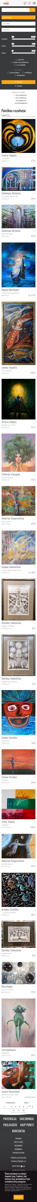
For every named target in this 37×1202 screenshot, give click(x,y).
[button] (32, 10)
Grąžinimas (18, 1145)
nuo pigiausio (19, 100)
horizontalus (13, 72)
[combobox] (18, 17)
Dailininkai (27, 1118)
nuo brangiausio (19, 103)
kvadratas (20, 75)
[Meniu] (34, 3)
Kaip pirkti (27, 1124)
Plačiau (23, 1190)
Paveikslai (9, 1118)
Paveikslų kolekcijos (18, 1157)
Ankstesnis (10, 1103)
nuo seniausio (20, 97)
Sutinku (18, 1197)
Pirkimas (18, 1138)
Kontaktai (18, 1131)
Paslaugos (10, 1124)
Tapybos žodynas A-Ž (18, 1161)
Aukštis (4, 39)
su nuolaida (19, 65)
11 (19, 1110)
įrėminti (19, 59)
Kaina (4, 53)
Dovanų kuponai (18, 1152)
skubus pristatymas (20, 62)
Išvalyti (18, 86)
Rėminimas (18, 1149)
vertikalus (27, 72)
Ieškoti (18, 82)
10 (14, 1110)
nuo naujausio (20, 95)
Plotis (4, 46)
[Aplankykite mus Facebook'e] (22, 1166)
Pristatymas (18, 1142)
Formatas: (18, 70)
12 (23, 1110)
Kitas (27, 1103)
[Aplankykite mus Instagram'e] (24, 1166)
